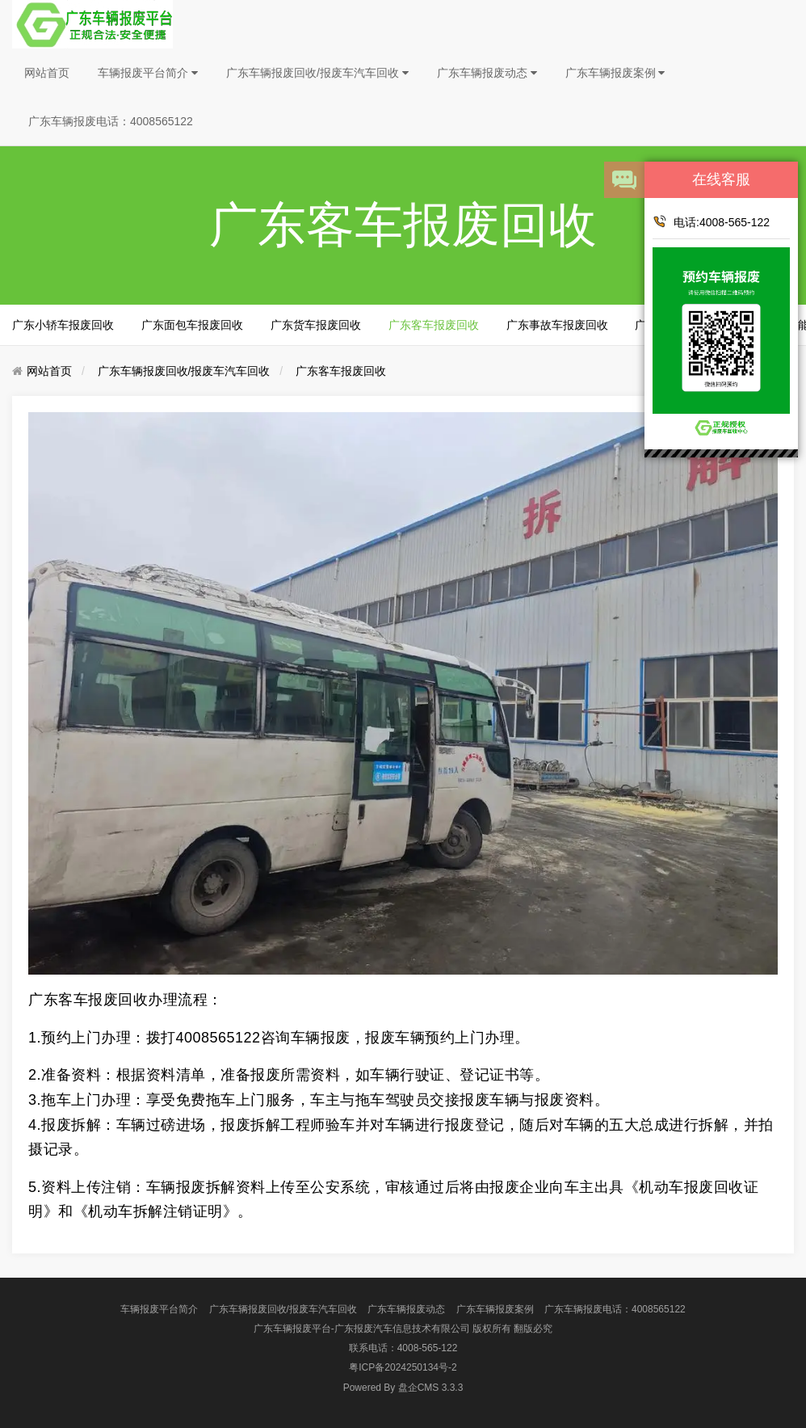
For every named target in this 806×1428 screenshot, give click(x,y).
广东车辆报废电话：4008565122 (110, 121)
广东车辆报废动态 (487, 72)
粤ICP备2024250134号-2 (402, 1367)
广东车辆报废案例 (615, 72)
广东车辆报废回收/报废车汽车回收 (317, 72)
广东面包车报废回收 (192, 324)
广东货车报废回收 (316, 324)
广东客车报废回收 (433, 324)
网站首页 (46, 72)
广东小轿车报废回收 (63, 324)
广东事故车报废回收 (557, 324)
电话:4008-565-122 (711, 221)
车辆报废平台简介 (148, 72)
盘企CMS (403, 1387)
